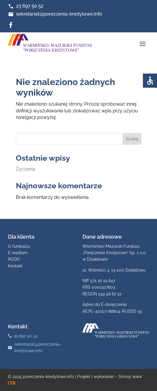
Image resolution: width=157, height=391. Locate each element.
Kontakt (15, 266)
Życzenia (25, 169)
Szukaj (132, 139)
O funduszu (19, 246)
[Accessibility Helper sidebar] (150, 81)
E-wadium (18, 252)
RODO (14, 259)
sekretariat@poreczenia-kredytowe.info (59, 14)
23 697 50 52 (29, 6)
